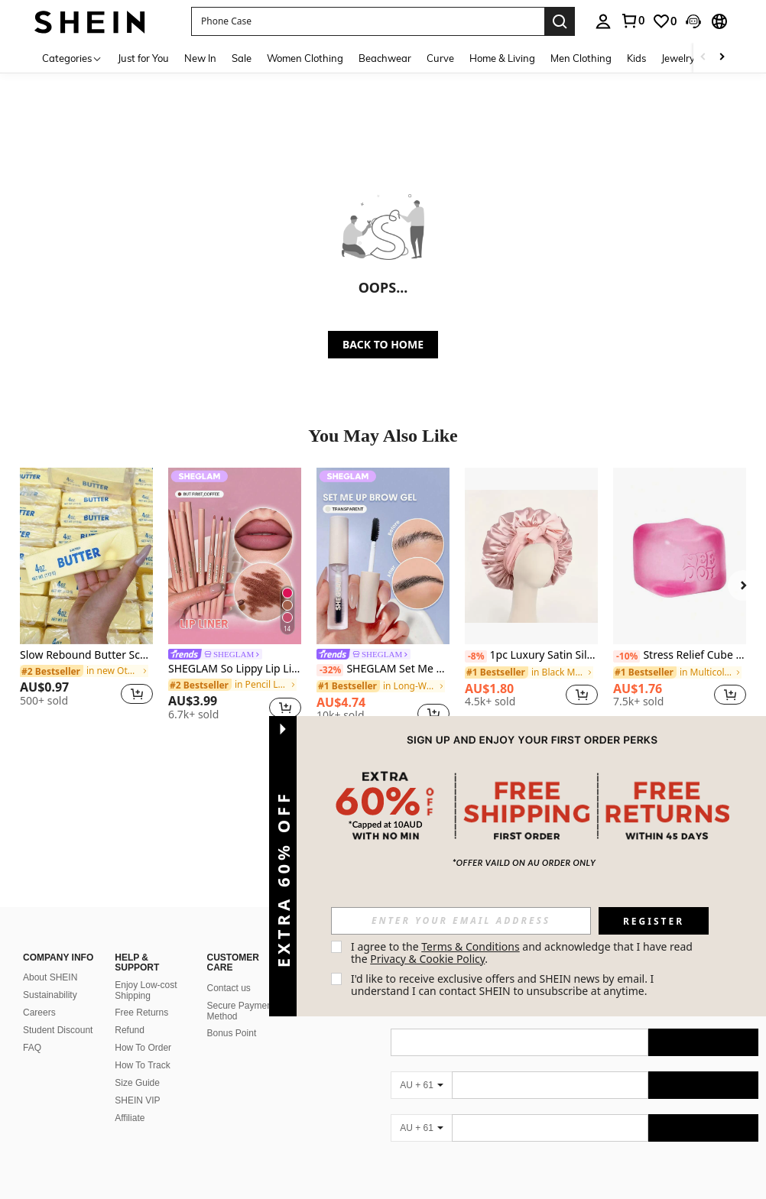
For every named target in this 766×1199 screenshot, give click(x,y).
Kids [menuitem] (636, 58)
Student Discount (58, 957)
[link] (632, 20)
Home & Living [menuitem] (502, 58)
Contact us (229, 915)
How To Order (143, 975)
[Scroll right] (721, 58)
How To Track (142, 992)
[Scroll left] (703, 58)
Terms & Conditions (470, 946)
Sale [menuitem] (242, 58)
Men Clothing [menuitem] (581, 58)
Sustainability (50, 922)
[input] (461, 921)
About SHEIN (50, 904)
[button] (367, 21)
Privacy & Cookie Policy (427, 958)
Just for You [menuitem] (143, 58)
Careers (39, 940)
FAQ (32, 975)
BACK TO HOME (383, 344)
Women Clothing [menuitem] (305, 58)
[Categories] (72, 58)
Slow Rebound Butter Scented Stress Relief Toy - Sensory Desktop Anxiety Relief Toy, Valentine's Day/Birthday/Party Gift (86, 655)
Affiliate (129, 1045)
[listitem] (86, 593)
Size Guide (137, 1010)
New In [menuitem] (200, 58)
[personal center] (603, 21)
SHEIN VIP (137, 1027)
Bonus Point (232, 960)
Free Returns (141, 940)
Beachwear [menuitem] (385, 58)
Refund (129, 957)
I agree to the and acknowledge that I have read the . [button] (523, 952)
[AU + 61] (421, 1055)
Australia (133, 1188)
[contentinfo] (574, 1144)
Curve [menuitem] (440, 58)
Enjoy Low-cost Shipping (146, 917)
